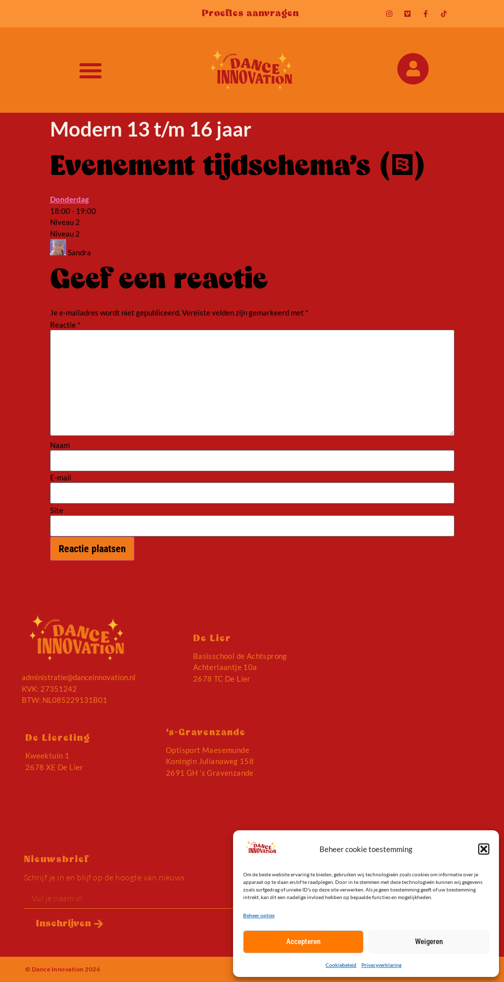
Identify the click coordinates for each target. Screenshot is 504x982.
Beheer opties (258, 915)
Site (56, 510)
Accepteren (303, 941)
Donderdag (69, 199)
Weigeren (429, 941)
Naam (60, 445)
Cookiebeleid (341, 965)
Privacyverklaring (381, 965)
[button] (484, 849)
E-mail (60, 477)
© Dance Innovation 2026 (63, 969)
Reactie (65, 325)
